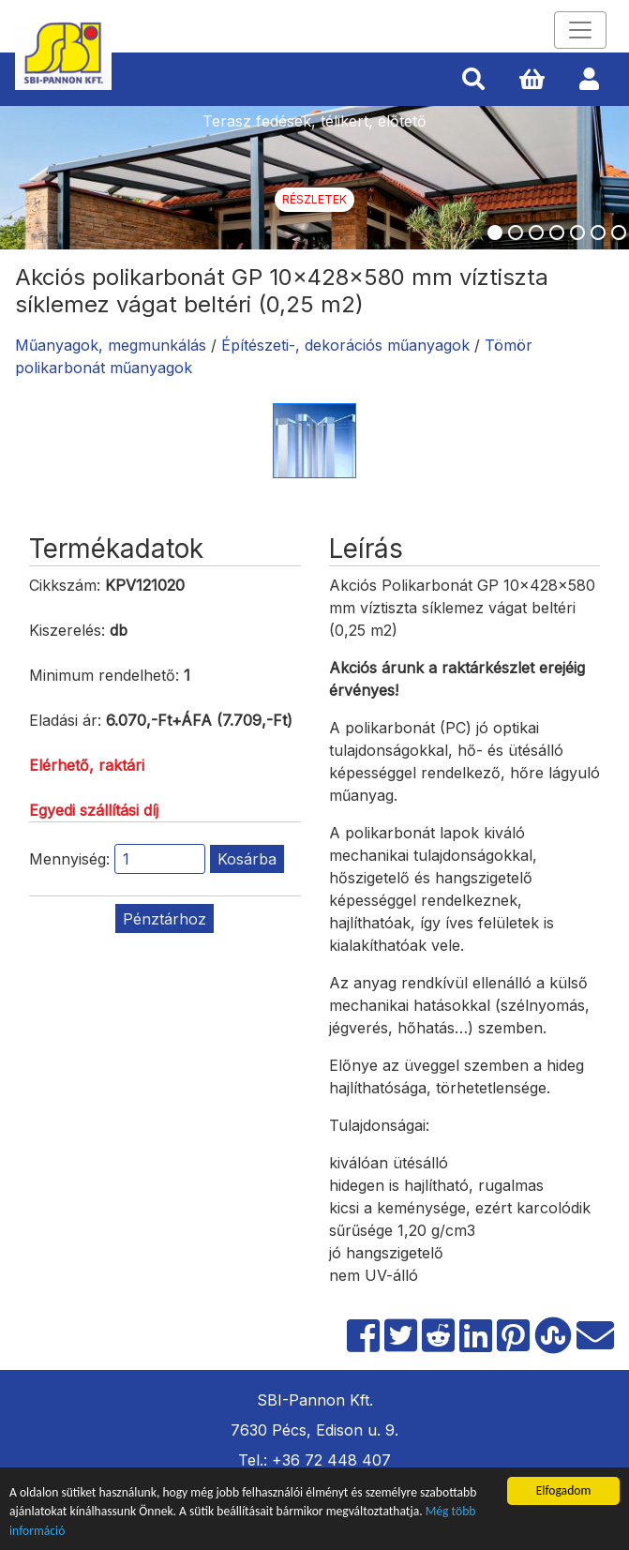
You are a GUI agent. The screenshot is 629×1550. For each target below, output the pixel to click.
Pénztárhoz (164, 919)
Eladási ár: (65, 720)
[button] (473, 80)
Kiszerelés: (67, 630)
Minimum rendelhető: (104, 675)
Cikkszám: (64, 585)
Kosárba (247, 859)
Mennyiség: (69, 859)
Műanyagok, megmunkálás (110, 345)
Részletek (314, 199)
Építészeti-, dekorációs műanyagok (345, 345)
